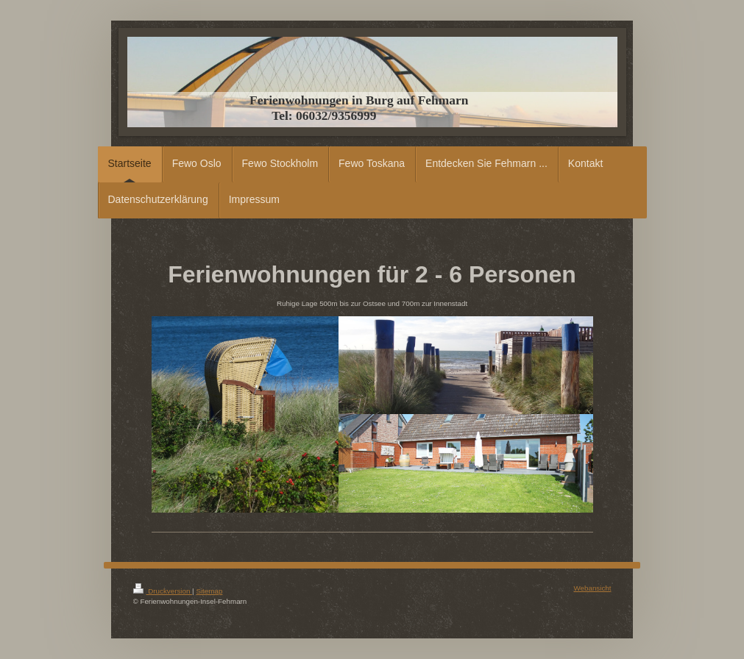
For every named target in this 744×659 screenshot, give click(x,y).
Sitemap (209, 591)
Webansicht (592, 588)
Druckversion (163, 591)
